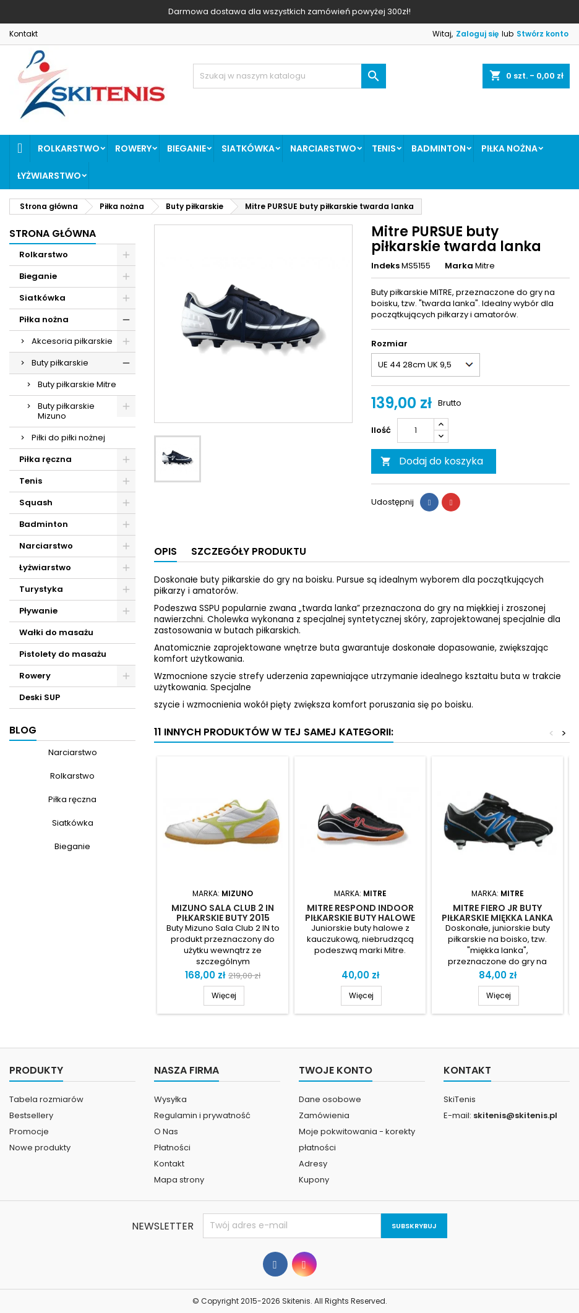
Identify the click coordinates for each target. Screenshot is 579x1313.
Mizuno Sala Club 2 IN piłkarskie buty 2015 (222, 913)
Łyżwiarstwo (49, 175)
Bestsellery (31, 1115)
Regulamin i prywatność (202, 1115)
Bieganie (186, 148)
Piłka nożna (509, 148)
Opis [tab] (165, 551)
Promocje (29, 1131)
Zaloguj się (477, 33)
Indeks (385, 266)
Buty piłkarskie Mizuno (66, 411)
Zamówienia (324, 1115)
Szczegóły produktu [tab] (248, 551)
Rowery (133, 148)
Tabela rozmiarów (46, 1099)
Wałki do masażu (56, 632)
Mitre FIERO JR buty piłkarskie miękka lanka (497, 913)
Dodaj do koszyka (431, 461)
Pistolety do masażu (62, 654)
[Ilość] (415, 430)
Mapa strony (179, 1180)
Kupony (314, 1180)
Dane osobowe (330, 1099)
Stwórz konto (542, 33)
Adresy (313, 1164)
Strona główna (52, 233)
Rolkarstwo (69, 148)
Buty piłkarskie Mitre (77, 384)
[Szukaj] (289, 76)
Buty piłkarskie (60, 363)
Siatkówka (248, 148)
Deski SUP (39, 697)
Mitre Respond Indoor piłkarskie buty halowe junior (360, 918)
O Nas (166, 1131)
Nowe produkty (40, 1147)
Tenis (384, 148)
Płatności (172, 1147)
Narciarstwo (323, 148)
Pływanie (38, 611)
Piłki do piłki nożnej (68, 437)
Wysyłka (170, 1099)
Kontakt (23, 33)
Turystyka (41, 589)
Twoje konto (335, 1070)
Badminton (438, 148)
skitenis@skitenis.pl (515, 1115)
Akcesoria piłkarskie (72, 341)
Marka (459, 266)
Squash (36, 502)
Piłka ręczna (45, 459)
